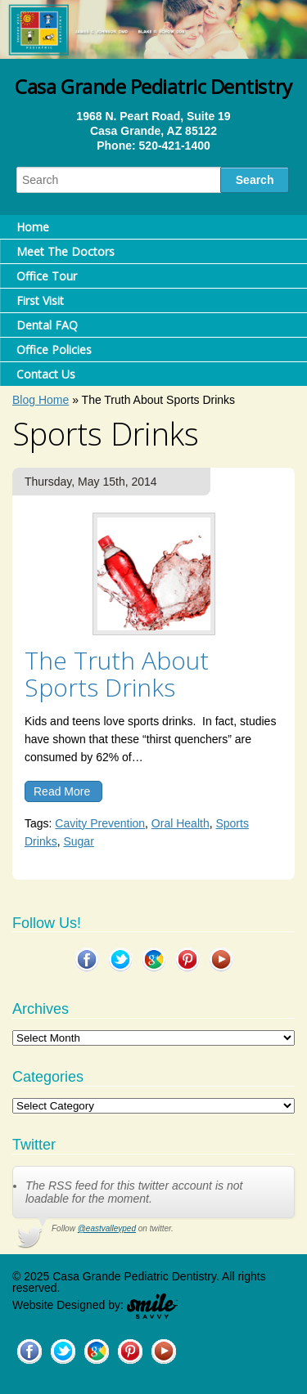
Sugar (78, 841)
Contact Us (45, 374)
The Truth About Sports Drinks (117, 673)
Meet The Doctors (65, 251)
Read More (62, 791)
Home (32, 227)
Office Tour (46, 276)
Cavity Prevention (100, 823)
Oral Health (180, 823)
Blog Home (40, 399)
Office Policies (54, 349)
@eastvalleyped (107, 1228)
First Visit (40, 300)
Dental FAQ (47, 325)
